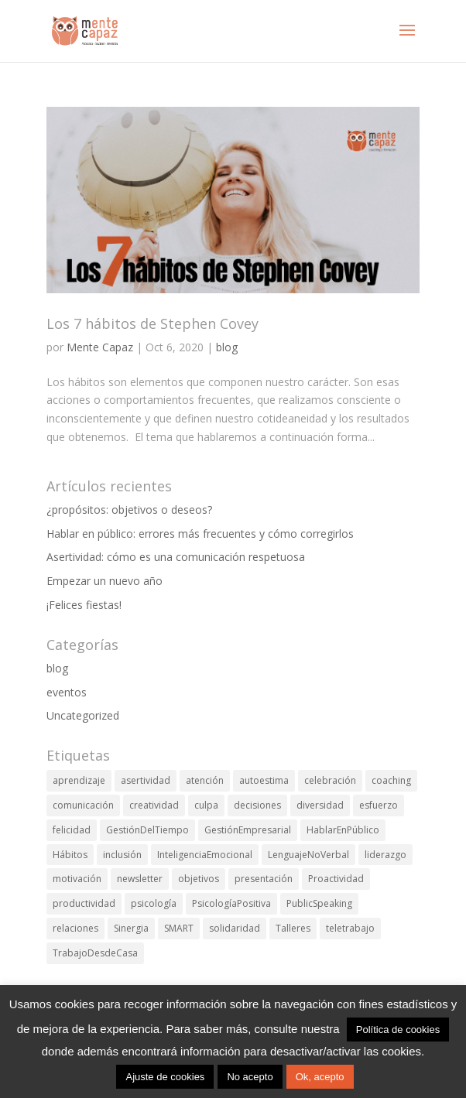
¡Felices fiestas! (84, 604)
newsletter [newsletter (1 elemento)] (140, 878)
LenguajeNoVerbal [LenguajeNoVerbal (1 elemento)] (308, 854)
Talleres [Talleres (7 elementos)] (293, 928)
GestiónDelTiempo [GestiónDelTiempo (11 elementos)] (147, 829)
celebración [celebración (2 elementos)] (330, 780)
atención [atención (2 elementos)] (205, 780)
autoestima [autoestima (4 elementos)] (264, 780)
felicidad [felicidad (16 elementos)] (72, 829)
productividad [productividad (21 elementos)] (84, 903)
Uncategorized (82, 715)
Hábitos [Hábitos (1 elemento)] (70, 854)
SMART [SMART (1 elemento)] (179, 928)
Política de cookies (398, 1029)
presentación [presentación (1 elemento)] (264, 878)
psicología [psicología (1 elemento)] (153, 903)
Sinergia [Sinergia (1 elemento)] (131, 928)
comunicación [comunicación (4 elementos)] (83, 805)
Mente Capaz (100, 347)
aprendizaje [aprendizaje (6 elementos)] (79, 780)
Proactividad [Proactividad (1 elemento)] (336, 878)
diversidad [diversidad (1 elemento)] (320, 805)
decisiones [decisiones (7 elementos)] (257, 805)
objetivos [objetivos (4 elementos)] (198, 878)
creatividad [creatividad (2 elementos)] (154, 805)
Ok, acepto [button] (320, 1077)
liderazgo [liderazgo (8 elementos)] (385, 854)
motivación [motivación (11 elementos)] (77, 878)
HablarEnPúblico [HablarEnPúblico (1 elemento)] (343, 829)
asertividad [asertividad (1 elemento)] (145, 780)
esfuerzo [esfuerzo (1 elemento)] (378, 805)
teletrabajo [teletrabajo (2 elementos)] (350, 928)
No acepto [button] (249, 1077)
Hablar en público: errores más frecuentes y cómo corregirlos (200, 533)
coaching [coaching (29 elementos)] (391, 780)
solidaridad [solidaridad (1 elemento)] (234, 928)
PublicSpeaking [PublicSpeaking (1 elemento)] (319, 903)
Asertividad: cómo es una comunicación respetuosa (175, 556)
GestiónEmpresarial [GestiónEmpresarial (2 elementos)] (247, 829)
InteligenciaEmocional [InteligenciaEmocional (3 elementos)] (204, 854)
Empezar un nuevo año (104, 580)
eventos (66, 692)
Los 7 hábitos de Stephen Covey (152, 323)
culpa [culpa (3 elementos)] (206, 805)
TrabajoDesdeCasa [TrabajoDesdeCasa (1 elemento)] (95, 952)
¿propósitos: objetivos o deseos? (129, 509)
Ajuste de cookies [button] (164, 1077)
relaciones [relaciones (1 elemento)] (75, 928)
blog (227, 347)
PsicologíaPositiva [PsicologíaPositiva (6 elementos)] (231, 903)
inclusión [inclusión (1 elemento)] (122, 854)
